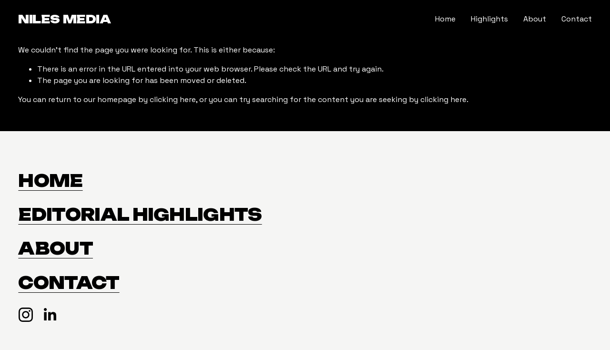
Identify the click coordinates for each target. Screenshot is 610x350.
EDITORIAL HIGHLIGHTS (140, 215)
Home (445, 19)
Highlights (489, 19)
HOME (50, 181)
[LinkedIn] (49, 314)
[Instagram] (25, 314)
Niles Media (64, 19)
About (534, 19)
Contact (576, 19)
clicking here (173, 99)
